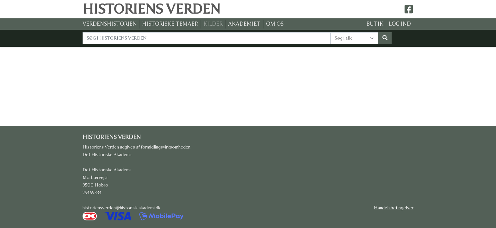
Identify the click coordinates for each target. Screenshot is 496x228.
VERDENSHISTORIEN (110, 24)
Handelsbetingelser (393, 208)
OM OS (274, 24)
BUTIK (374, 24)
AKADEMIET (244, 24)
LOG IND (400, 24)
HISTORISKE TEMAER (170, 24)
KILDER (213, 24)
